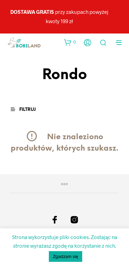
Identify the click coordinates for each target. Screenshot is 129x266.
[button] (70, 42)
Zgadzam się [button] (65, 256)
